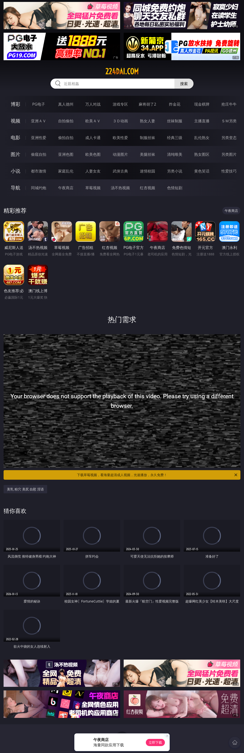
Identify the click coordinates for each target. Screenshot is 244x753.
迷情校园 (147, 171)
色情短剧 (174, 187)
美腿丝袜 (147, 154)
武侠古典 (120, 171)
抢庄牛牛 (229, 104)
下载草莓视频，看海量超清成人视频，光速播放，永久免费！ (157, 475)
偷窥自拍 (38, 154)
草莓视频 (93, 187)
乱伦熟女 (201, 137)
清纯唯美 (174, 154)
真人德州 (65, 104)
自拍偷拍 (65, 121)
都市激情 (38, 171)
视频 (15, 121)
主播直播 (201, 121)
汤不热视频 (120, 187)
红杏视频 (147, 187)
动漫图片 (120, 154)
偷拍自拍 (65, 137)
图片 (15, 154)
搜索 (184, 83)
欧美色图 (93, 154)
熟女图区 (201, 154)
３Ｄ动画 (120, 121)
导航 (15, 187)
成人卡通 (93, 137)
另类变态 (229, 137)
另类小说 (174, 171)
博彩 (15, 104)
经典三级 (174, 137)
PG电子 (38, 104)
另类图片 (229, 154)
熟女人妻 (147, 121)
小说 (15, 171)
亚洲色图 (65, 154)
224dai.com (122, 71)
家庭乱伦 (65, 171)
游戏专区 (120, 104)
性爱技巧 (229, 171)
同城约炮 (38, 187)
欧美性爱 (120, 137)
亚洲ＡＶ (38, 121)
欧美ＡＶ (93, 121)
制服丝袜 (147, 137)
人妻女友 (93, 171)
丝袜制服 (174, 121)
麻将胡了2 (147, 104)
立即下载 (155, 742)
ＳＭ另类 (229, 121)
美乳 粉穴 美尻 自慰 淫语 (25, 489)
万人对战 (93, 104)
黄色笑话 (201, 171)
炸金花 (174, 104)
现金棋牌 (201, 104)
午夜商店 (65, 187)
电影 (15, 137)
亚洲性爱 (38, 137)
